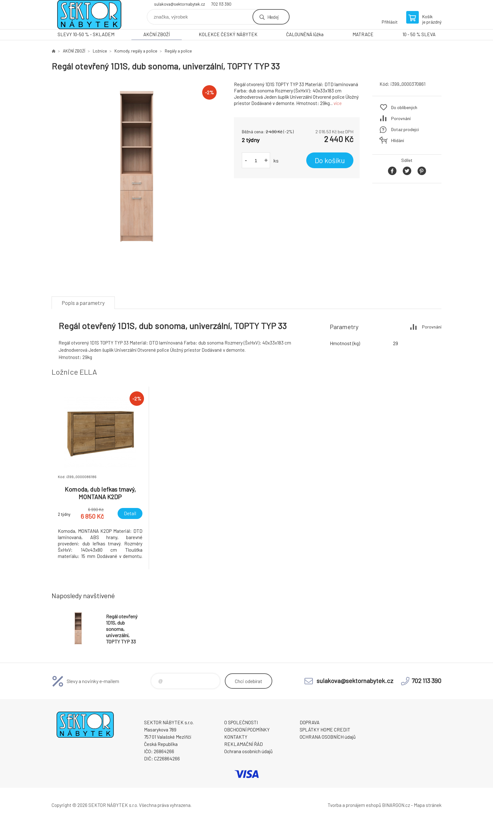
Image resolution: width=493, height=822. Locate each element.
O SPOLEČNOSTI (241, 722)
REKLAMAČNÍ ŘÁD (243, 744)
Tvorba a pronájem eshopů (354, 805)
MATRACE (363, 34)
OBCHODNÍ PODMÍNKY (247, 729)
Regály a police (178, 50)
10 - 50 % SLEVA (418, 34)
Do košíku (330, 160)
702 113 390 (221, 4)
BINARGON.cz (396, 805)
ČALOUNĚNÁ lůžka (305, 34)
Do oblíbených (404, 107)
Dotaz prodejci (405, 129)
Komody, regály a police (135, 50)
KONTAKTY (235, 737)
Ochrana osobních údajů (248, 751)
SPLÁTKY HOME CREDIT (325, 729)
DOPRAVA (309, 722)
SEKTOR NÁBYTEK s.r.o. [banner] (89, 14)
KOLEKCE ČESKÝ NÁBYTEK (228, 34)
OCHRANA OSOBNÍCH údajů (328, 737)
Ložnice (100, 50)
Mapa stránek (427, 805)
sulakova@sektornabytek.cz (179, 4)
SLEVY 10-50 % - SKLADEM (86, 34)
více (338, 103)
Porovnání (401, 118)
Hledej (273, 17)
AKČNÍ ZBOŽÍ (156, 34)
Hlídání (397, 140)
